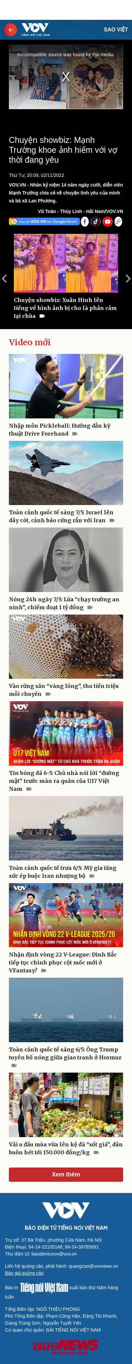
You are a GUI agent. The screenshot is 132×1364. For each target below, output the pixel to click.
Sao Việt (116, 29)
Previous (4, 278)
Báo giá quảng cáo (24, 1273)
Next (128, 278)
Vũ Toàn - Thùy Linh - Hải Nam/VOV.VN (80, 211)
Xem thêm (66, 1174)
